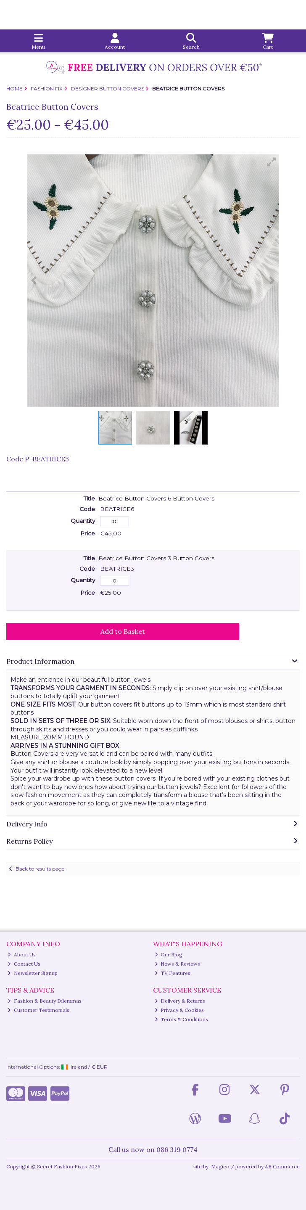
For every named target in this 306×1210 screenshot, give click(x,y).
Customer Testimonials (38, 1010)
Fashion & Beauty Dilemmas (45, 1001)
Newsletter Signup (33, 973)
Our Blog (169, 954)
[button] (271, 162)
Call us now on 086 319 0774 (153, 1149)
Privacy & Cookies (179, 1010)
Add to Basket (122, 631)
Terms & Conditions (181, 1019)
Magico (220, 1166)
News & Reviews (177, 964)
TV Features (173, 973)
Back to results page (40, 869)
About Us (22, 954)
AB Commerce (282, 1166)
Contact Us (24, 964)
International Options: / (57, 1067)
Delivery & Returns (180, 1001)
